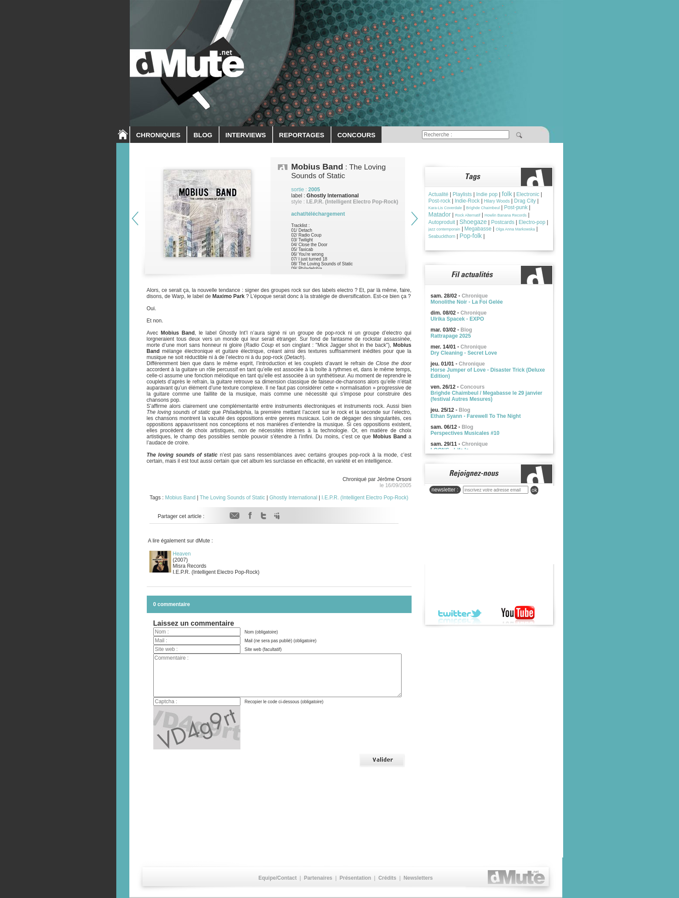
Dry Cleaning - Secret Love (464, 353)
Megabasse (477, 229)
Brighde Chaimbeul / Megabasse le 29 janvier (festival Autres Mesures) (487, 396)
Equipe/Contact (277, 878)
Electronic (527, 194)
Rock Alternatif (467, 215)
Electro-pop (532, 222)
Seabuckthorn (442, 236)
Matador (440, 214)
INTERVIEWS (246, 135)
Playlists (462, 194)
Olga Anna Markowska (515, 229)
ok (534, 490)
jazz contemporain (444, 229)
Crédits (387, 878)
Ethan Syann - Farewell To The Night (476, 416)
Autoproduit (442, 222)
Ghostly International (293, 498)
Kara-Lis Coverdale (445, 208)
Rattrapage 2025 (451, 336)
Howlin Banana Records (505, 215)
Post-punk (515, 207)
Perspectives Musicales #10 (465, 433)
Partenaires (318, 878)
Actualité (439, 194)
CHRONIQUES (158, 135)
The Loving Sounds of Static (232, 498)
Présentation (355, 878)
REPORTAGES (301, 135)
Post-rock (440, 201)
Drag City (525, 201)
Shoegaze (473, 221)
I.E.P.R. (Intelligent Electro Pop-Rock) (364, 498)
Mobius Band (180, 498)
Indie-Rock (467, 201)
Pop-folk (470, 235)
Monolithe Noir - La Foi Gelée (467, 302)
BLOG (202, 135)
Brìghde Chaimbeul (483, 208)
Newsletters (417, 878)
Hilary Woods (497, 201)
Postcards (502, 222)
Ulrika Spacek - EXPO (457, 319)
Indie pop (486, 194)
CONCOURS (357, 135)
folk (507, 193)
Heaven (182, 554)
